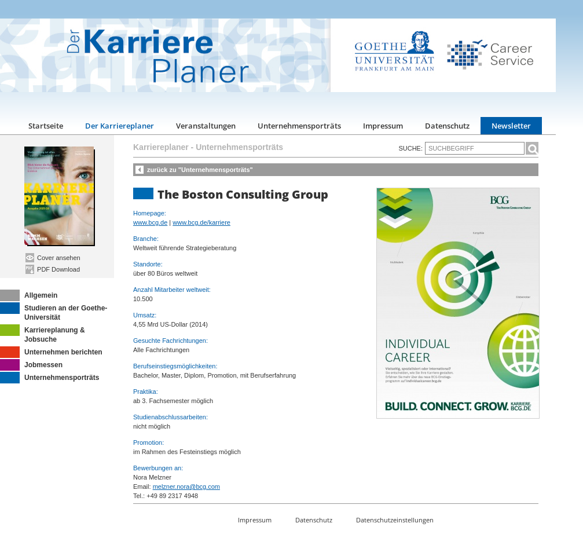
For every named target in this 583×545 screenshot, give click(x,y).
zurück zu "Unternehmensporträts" (200, 169)
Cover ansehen (52, 257)
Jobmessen (31, 365)
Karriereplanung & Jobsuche (42, 333)
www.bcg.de (150, 222)
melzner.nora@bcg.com (186, 486)
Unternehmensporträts (299, 125)
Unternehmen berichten (51, 352)
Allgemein (28, 295)
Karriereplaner (161, 147)
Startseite (45, 125)
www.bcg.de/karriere (201, 222)
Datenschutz (447, 125)
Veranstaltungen (206, 125)
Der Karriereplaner (119, 125)
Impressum (383, 125)
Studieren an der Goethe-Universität (53, 311)
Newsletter (511, 125)
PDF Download (52, 269)
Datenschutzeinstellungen (395, 519)
